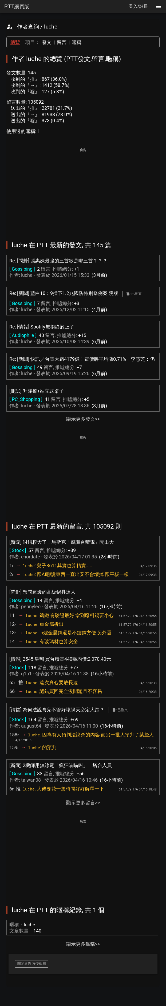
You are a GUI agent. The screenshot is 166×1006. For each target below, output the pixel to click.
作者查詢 (28, 26)
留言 (61, 42)
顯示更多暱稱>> (83, 944)
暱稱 (76, 42)
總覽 (15, 42)
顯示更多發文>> (83, 419)
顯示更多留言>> (83, 802)
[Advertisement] (83, 190)
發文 (47, 42)
